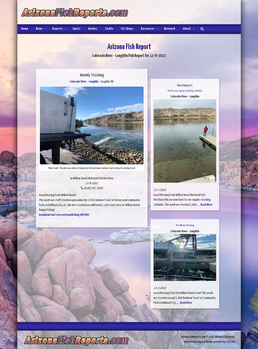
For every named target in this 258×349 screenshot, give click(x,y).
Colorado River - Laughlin (84, 81)
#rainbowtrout (47, 215)
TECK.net (230, 341)
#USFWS (84, 215)
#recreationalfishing (67, 215)
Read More (206, 204)
